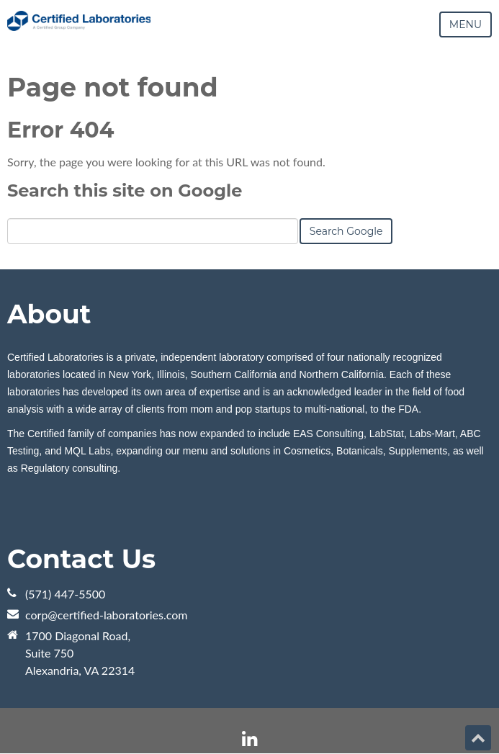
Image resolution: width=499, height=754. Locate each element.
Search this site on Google (124, 190)
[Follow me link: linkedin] (249, 739)
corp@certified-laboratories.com (106, 614)
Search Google (346, 231)
